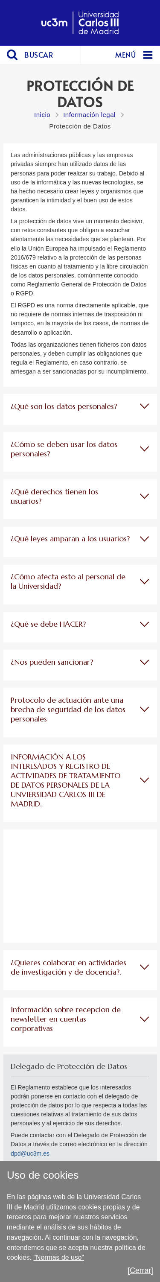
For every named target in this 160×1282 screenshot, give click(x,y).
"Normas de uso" (58, 1257)
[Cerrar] (140, 1270)
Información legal (89, 114)
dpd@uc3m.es (30, 1153)
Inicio (42, 114)
